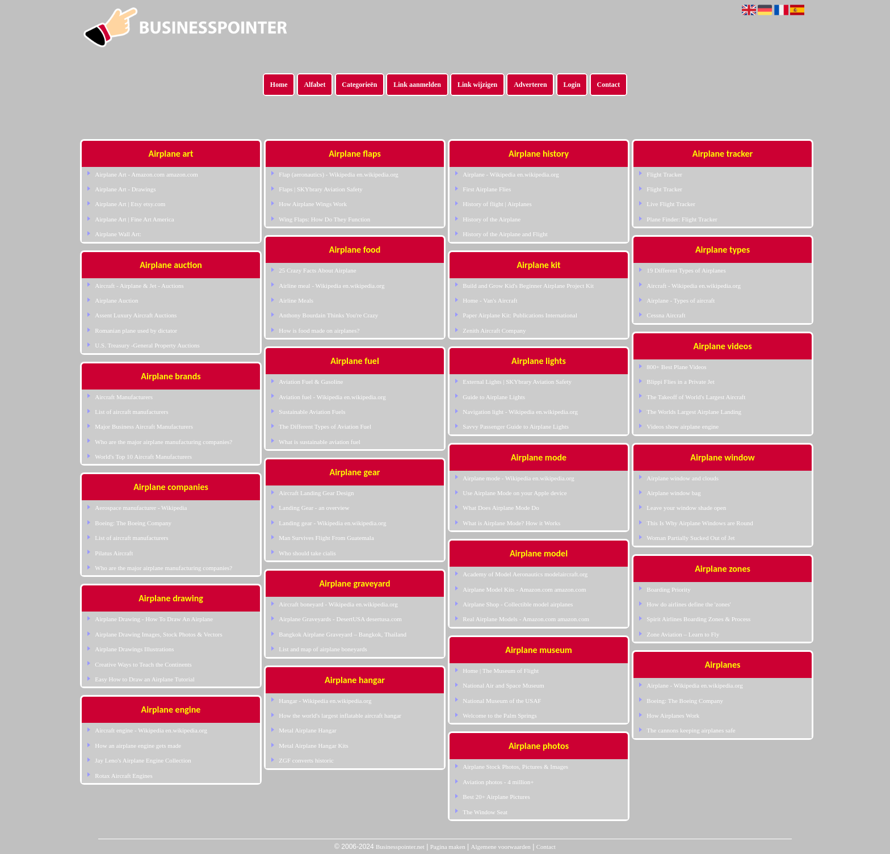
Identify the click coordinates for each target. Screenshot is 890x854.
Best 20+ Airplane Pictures (496, 796)
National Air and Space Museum (503, 685)
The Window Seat (485, 812)
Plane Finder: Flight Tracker (681, 219)
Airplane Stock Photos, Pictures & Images (515, 766)
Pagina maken (447, 846)
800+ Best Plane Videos (676, 366)
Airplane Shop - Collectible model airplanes (518, 604)
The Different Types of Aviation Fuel (325, 426)
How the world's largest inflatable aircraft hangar (340, 715)
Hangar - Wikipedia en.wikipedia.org (325, 700)
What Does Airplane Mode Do (501, 507)
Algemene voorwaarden (500, 846)
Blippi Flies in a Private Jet (680, 381)
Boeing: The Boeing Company (133, 523)
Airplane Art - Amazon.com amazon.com (146, 174)
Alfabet (314, 85)
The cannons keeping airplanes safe (690, 730)
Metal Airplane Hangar (307, 730)
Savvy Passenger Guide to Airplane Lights (516, 426)
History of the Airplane (491, 219)
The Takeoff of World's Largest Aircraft (695, 396)
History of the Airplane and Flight (505, 234)
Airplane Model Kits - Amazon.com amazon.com (524, 589)
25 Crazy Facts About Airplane (317, 270)
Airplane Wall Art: (118, 234)
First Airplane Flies (487, 189)
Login (572, 85)
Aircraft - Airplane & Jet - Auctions (139, 285)
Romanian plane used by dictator (136, 330)
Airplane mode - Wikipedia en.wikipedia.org (518, 478)
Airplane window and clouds (682, 478)
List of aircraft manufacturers (131, 411)
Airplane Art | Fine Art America (134, 219)
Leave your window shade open (686, 507)
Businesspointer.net (400, 846)
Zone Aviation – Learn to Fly (682, 634)
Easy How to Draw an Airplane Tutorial (144, 679)
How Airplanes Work (672, 715)
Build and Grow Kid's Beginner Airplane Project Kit (528, 285)
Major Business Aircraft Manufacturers (144, 426)
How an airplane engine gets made (138, 745)
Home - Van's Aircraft (490, 300)
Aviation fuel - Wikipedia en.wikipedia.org (332, 396)
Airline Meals (296, 300)
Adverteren (530, 85)
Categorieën (359, 85)
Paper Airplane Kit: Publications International (520, 315)
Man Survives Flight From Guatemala (326, 537)
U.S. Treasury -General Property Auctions (147, 345)
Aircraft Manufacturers (124, 396)
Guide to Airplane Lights (494, 396)
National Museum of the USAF (502, 700)
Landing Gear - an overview (314, 507)
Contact (608, 85)
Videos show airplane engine (682, 426)
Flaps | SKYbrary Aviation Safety (320, 189)
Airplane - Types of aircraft (680, 300)
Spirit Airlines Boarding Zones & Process (698, 619)
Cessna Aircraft (665, 315)
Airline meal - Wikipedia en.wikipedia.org (331, 285)
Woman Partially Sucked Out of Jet (690, 537)
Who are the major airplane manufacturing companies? (163, 441)
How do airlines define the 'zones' (688, 604)
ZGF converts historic (306, 760)
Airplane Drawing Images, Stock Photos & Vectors (158, 634)
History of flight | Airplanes (497, 203)
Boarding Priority (668, 589)
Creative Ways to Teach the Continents (143, 664)
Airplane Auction (116, 300)
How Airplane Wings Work (313, 203)
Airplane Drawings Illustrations (134, 649)
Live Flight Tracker (670, 203)
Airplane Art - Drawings (125, 189)
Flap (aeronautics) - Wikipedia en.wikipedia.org (338, 174)
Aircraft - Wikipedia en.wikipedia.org (693, 285)
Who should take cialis (307, 553)
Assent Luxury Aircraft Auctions (136, 315)
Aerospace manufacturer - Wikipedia (141, 507)
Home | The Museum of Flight (501, 670)
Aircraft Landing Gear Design (316, 492)
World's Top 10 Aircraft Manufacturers (143, 456)
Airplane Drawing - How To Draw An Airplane (154, 619)
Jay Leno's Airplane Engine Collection (143, 760)
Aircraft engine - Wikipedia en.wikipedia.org (151, 730)
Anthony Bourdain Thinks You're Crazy (328, 315)
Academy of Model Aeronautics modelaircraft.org (525, 574)
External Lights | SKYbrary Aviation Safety (517, 381)
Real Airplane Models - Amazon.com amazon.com (526, 619)
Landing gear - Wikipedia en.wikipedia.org (332, 523)
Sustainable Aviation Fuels (312, 411)
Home (279, 85)
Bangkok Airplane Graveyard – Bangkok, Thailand (342, 634)
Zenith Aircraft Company (494, 330)
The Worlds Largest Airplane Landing (693, 411)
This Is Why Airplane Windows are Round (699, 523)
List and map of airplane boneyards (323, 649)
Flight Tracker (664, 174)
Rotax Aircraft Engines (123, 775)
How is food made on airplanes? (319, 330)
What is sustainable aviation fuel (319, 441)
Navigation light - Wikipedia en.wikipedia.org (520, 411)
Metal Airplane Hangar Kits (314, 745)
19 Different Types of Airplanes (685, 270)
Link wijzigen (477, 85)
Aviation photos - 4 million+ (498, 781)
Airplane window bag (673, 492)
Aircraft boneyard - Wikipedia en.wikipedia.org (338, 604)
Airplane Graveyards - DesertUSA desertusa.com (340, 619)
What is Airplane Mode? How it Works (511, 523)
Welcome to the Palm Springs (500, 715)
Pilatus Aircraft (114, 553)
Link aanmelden (417, 85)
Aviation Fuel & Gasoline (311, 381)
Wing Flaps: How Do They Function (324, 219)
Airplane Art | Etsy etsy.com (130, 203)
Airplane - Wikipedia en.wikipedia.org (511, 174)
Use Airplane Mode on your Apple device (514, 492)
